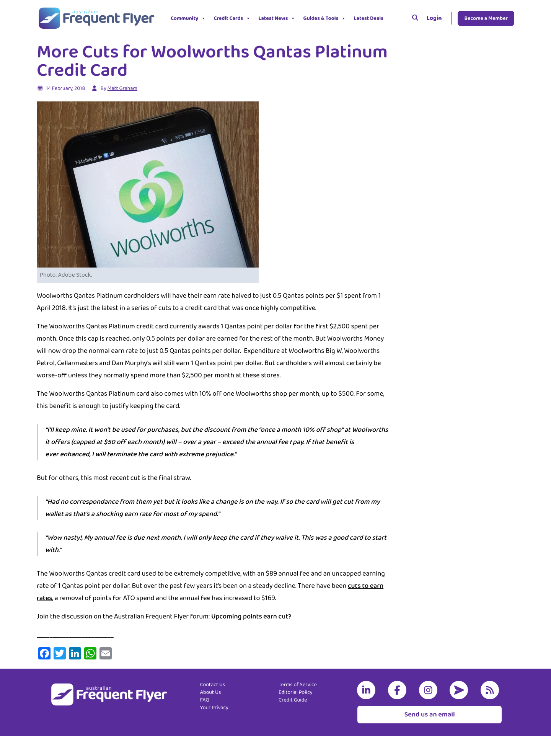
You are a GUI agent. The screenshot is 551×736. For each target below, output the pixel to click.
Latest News (276, 18)
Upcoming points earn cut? (251, 616)
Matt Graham (122, 88)
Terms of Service (298, 685)
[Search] (415, 18)
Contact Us (212, 685)
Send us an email (429, 714)
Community (188, 18)
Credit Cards (232, 18)
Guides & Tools (324, 18)
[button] (393, 18)
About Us (210, 692)
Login (434, 18)
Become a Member (486, 18)
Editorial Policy (296, 692)
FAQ (204, 700)
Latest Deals (368, 18)
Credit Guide (293, 700)
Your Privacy (214, 707)
